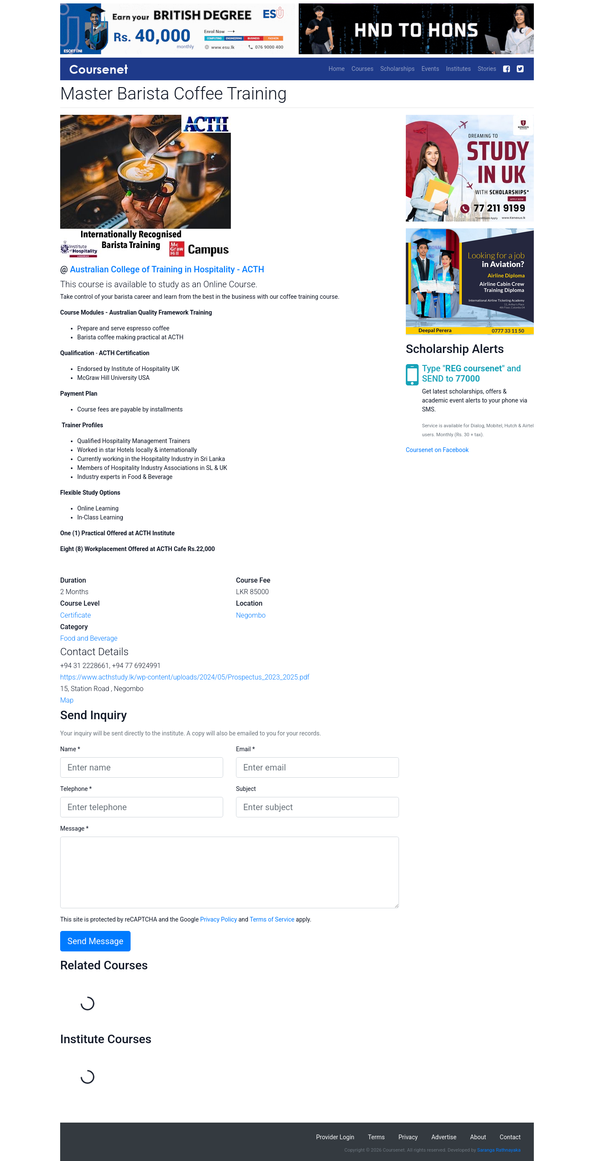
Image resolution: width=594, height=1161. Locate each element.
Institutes (458, 68)
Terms (376, 1137)
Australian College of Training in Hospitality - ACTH (167, 269)
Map (66, 700)
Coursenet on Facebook (437, 449)
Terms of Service (272, 919)
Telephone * (76, 788)
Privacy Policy (218, 919)
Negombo (251, 615)
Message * (74, 828)
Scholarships (397, 68)
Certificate (75, 615)
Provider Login (335, 1137)
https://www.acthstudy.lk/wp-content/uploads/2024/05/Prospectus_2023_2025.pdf (184, 677)
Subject (246, 788)
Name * (70, 749)
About (478, 1137)
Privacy (408, 1137)
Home (337, 68)
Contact (510, 1137)
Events (430, 68)
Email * (245, 749)
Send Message (95, 941)
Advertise (444, 1137)
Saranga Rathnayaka (499, 1150)
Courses (362, 68)
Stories (487, 68)
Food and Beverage (88, 638)
